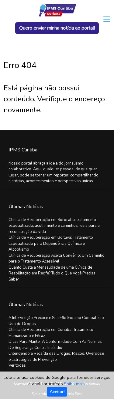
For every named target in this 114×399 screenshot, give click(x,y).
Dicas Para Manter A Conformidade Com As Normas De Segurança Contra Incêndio (55, 344)
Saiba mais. (75, 384)
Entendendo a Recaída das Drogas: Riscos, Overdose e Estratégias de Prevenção (56, 356)
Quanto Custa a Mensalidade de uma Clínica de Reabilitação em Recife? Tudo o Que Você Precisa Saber (52, 273)
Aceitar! (57, 392)
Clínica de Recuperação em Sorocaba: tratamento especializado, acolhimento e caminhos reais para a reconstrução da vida (54, 225)
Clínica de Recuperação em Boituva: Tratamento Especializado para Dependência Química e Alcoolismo (51, 243)
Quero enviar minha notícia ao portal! (57, 28)
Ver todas (17, 365)
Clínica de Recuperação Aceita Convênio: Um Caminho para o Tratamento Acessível (57, 258)
